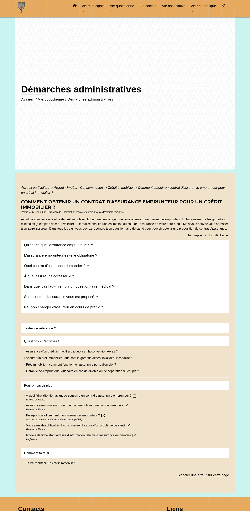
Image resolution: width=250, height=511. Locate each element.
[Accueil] (42, 8)
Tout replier (198, 235)
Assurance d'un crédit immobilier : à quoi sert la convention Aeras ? (71, 351)
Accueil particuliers (35, 188)
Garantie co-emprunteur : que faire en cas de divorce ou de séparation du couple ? (82, 371)
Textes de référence (38, 328)
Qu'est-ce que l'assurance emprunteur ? (57, 245)
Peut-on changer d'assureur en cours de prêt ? (62, 307)
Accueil (28, 99)
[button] (74, 6)
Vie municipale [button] (93, 6)
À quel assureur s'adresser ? (48, 276)
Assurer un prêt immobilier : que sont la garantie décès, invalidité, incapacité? (79, 358)
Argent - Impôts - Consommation (79, 188)
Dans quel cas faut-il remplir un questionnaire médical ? (69, 286)
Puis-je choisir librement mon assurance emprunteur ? (65, 415)
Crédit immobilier (121, 188)
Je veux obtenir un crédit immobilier (50, 463)
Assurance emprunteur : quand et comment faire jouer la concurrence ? (77, 405)
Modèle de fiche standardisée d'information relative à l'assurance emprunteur (81, 435)
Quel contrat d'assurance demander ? (55, 266)
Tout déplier (218, 235)
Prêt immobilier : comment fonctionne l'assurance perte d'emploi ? (71, 364)
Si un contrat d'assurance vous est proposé (59, 297)
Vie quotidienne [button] (122, 6)
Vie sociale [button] (147, 6)
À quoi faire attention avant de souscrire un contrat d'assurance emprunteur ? (81, 395)
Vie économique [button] (203, 6)
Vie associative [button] (173, 6)
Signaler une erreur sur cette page (203, 475)
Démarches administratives (90, 99)
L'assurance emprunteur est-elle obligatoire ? (61, 255)
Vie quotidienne (51, 99)
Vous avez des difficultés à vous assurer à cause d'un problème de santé (78, 425)
